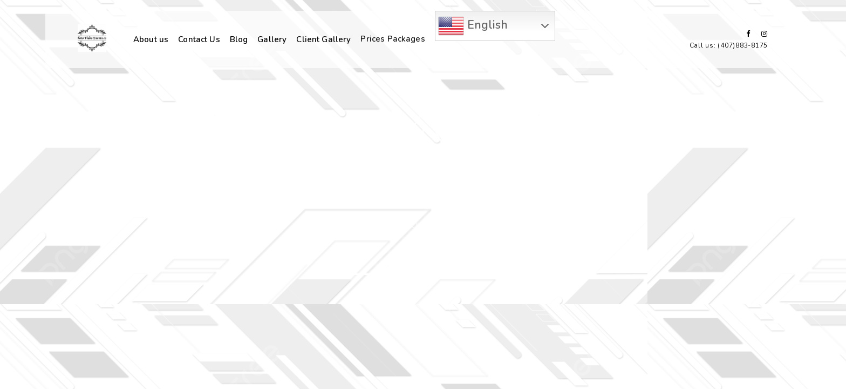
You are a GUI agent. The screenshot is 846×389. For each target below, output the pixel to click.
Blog (239, 39)
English (473, 26)
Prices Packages (392, 37)
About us (150, 39)
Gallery (271, 38)
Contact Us (199, 39)
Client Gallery (323, 38)
